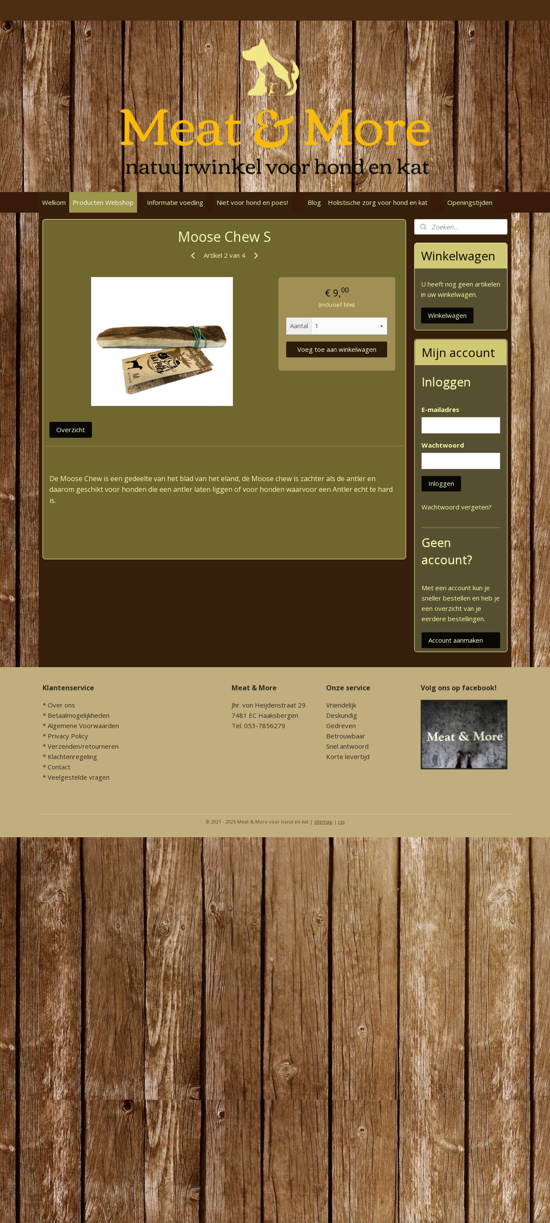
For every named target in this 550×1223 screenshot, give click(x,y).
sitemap (323, 821)
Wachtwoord (443, 445)
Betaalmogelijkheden (79, 715)
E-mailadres (440, 409)
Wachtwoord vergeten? (457, 507)
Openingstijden (469, 202)
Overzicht (70, 429)
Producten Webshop (103, 202)
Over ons (61, 705)
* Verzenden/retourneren (81, 746)
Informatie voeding (175, 202)
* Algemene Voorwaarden (81, 725)
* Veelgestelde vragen (76, 777)
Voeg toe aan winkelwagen (336, 349)
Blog (314, 202)
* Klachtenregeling (70, 756)
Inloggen (441, 483)
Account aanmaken (455, 640)
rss (341, 821)
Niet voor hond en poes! (252, 202)
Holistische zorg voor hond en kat (378, 202)
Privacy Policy (68, 736)
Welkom (54, 202)
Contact (59, 766)
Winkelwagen (447, 315)
